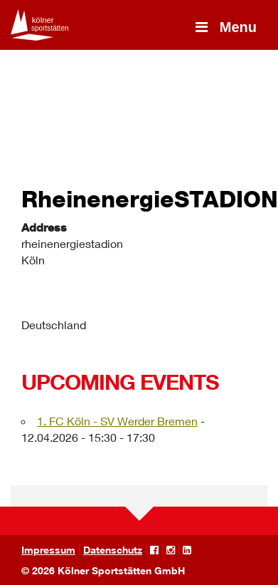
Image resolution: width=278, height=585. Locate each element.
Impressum (48, 550)
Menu (225, 27)
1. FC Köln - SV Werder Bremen (117, 421)
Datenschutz (112, 550)
